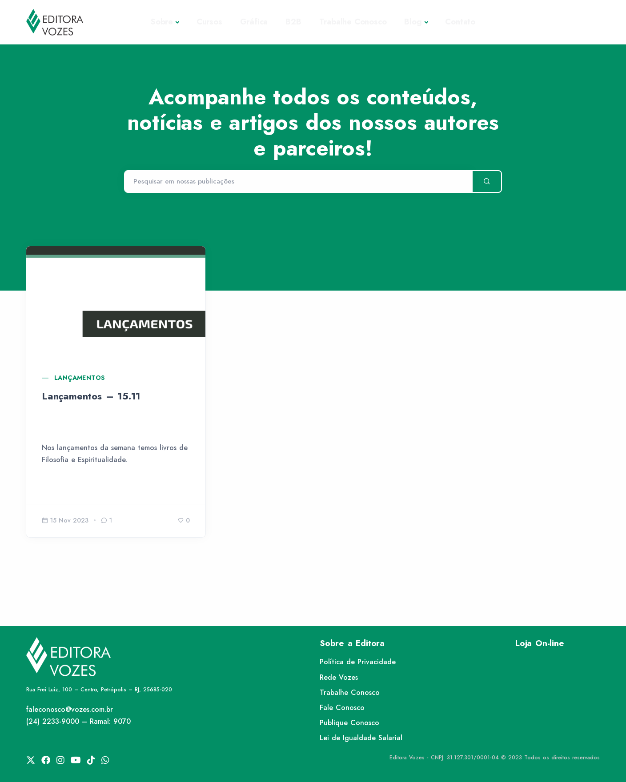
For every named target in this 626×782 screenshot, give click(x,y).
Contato (460, 22)
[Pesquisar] (298, 181)
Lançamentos (79, 377)
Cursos (209, 22)
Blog (412, 22)
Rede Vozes (339, 677)
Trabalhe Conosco (353, 22)
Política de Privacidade (358, 662)
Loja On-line (539, 643)
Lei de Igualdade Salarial (361, 738)
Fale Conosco (342, 707)
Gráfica (254, 22)
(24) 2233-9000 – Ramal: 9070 (78, 721)
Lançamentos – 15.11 (91, 396)
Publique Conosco (349, 723)
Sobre (162, 22)
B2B (293, 22)
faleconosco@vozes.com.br (69, 709)
